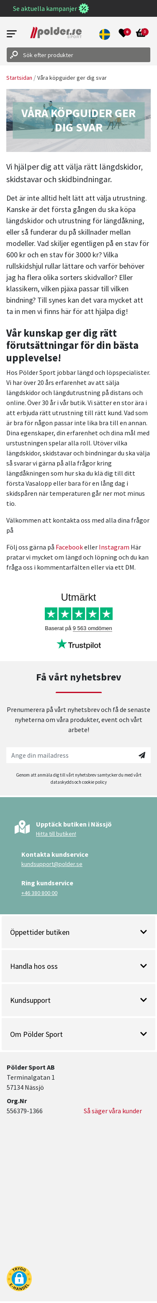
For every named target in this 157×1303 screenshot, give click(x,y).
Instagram (114, 547)
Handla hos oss (78, 966)
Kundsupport (78, 1000)
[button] (105, 34)
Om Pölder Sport (78, 1034)
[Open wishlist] (123, 34)
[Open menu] (12, 33)
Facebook (69, 547)
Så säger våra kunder (113, 1111)
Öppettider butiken (78, 932)
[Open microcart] (141, 34)
